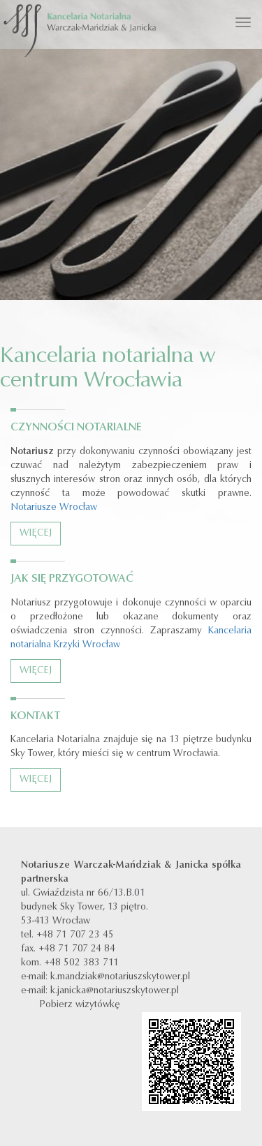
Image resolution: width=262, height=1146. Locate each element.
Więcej (36, 533)
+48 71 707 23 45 (75, 935)
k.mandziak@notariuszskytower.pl (120, 977)
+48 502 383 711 (81, 963)
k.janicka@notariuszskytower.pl (114, 991)
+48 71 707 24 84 (76, 949)
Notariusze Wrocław (53, 508)
